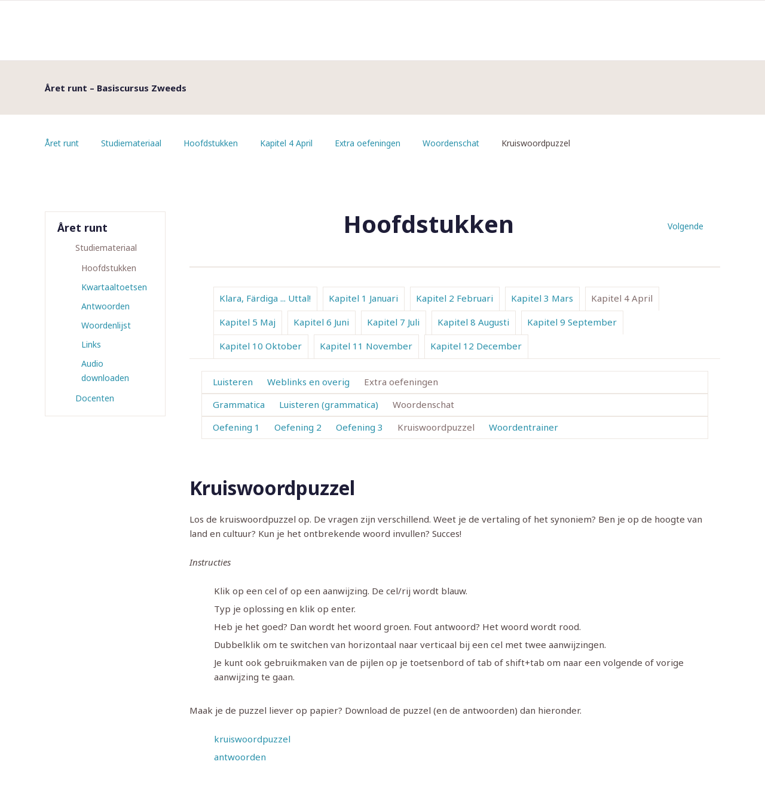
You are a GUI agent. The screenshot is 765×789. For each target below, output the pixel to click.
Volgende (685, 226)
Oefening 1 (236, 427)
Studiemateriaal (133, 143)
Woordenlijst (106, 325)
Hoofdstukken (213, 143)
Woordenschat (455, 143)
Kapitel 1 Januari (363, 298)
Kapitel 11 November (366, 346)
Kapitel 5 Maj (247, 322)
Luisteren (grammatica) (328, 404)
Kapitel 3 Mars (542, 298)
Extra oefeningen (371, 143)
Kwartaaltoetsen (114, 287)
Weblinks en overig (308, 382)
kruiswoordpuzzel (252, 739)
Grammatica (239, 404)
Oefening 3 (359, 427)
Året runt (62, 143)
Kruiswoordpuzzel (436, 427)
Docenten (94, 398)
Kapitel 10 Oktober (260, 346)
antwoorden (240, 757)
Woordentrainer (523, 427)
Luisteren (233, 382)
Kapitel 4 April (289, 143)
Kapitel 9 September (572, 322)
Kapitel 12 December (476, 346)
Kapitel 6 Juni (321, 322)
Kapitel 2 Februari (454, 298)
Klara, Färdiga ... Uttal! (265, 298)
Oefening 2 (298, 427)
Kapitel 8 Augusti (473, 322)
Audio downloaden (105, 370)
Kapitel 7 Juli (393, 322)
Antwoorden (105, 306)
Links (91, 344)
